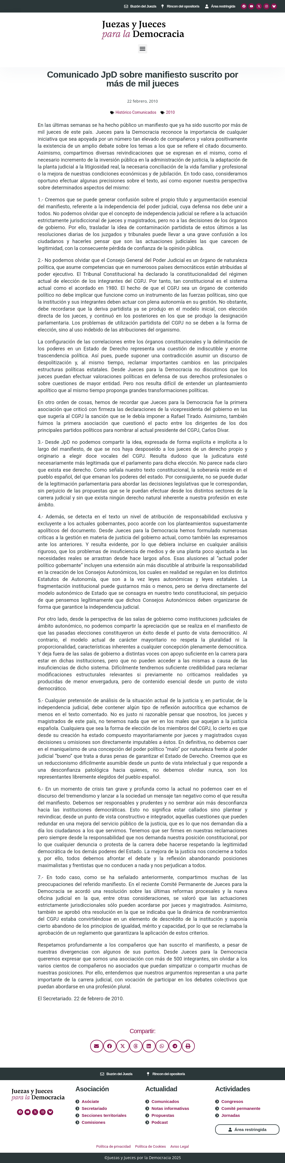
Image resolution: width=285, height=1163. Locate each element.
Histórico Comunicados (136, 112)
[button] (142, 48)
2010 (170, 112)
